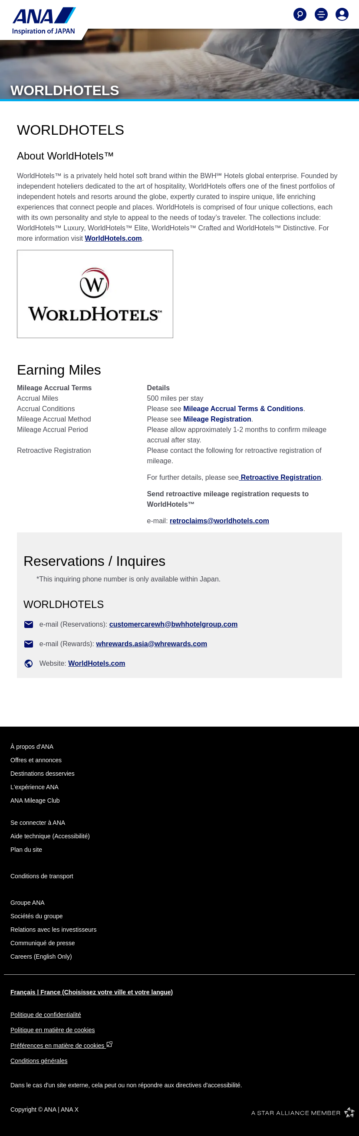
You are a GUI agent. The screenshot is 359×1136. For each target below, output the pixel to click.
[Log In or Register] (342, 14)
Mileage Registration (217, 419)
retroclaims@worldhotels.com (219, 521)
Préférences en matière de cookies (61, 1045)
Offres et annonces (36, 760)
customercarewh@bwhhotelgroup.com (173, 624)
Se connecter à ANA (37, 822)
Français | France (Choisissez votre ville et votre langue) (91, 992)
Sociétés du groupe (36, 916)
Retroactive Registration (280, 477)
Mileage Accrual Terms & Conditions (243, 408)
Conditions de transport (41, 876)
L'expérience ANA (34, 787)
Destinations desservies (42, 773)
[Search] (299, 14)
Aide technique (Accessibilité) (50, 836)
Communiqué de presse (42, 943)
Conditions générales (39, 1060)
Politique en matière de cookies (52, 1029)
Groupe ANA (27, 902)
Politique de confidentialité (45, 1014)
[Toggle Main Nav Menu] (321, 14)
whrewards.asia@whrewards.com (151, 644)
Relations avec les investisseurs (53, 929)
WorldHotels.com (113, 238)
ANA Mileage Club (35, 800)
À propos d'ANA (31, 746)
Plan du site (26, 849)
